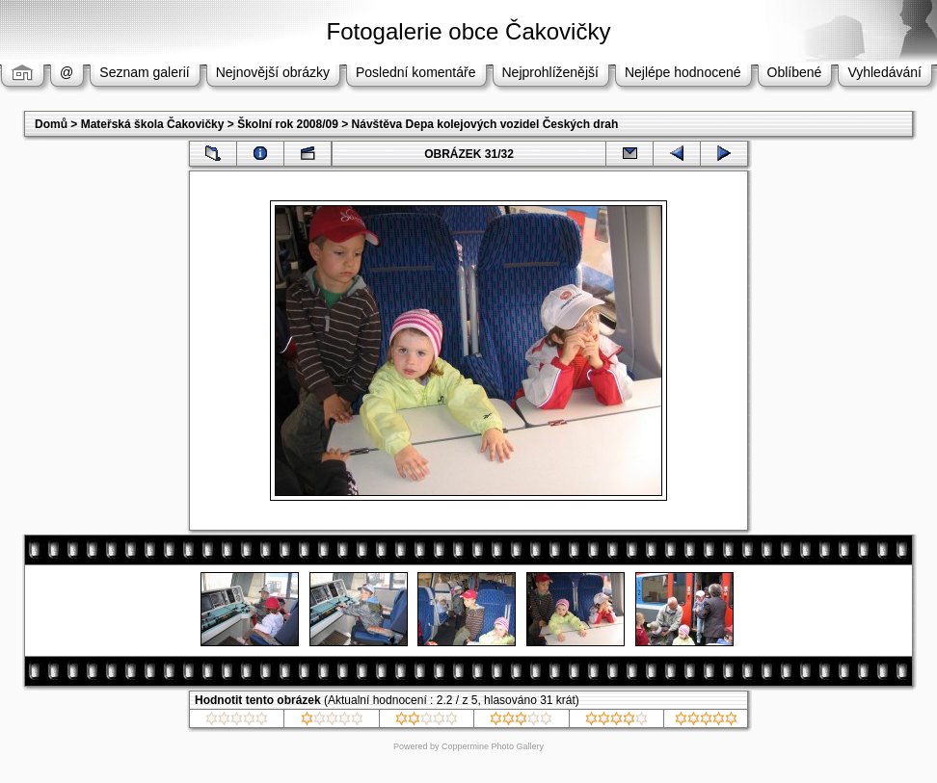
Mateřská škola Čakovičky (153, 124)
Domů (51, 124)
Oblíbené (794, 72)
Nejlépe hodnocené (683, 72)
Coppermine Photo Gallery (493, 746)
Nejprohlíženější (550, 72)
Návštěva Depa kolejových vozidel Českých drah (485, 124)
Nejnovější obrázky (273, 72)
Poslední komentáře (416, 72)
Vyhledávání (884, 72)
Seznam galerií (144, 72)
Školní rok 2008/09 (287, 124)
